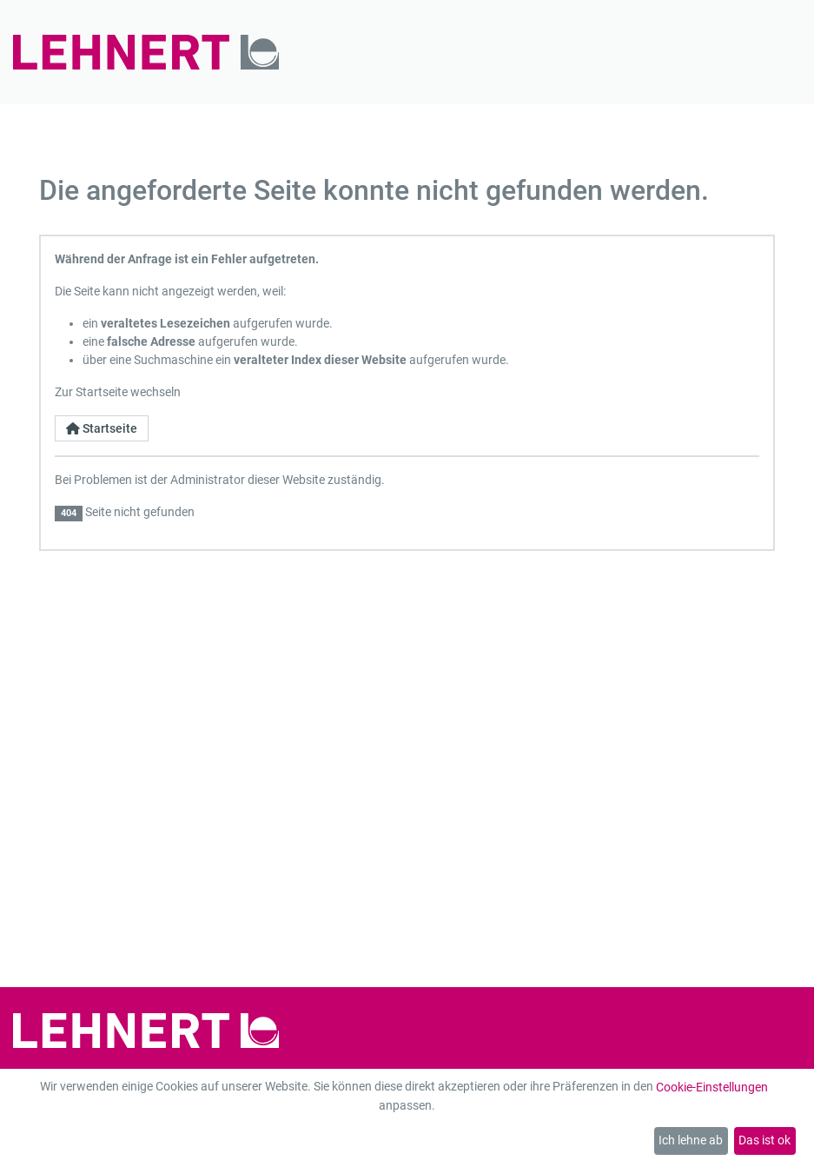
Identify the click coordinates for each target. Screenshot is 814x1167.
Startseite (101, 428)
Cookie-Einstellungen (712, 1087)
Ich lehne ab (690, 1140)
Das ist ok (764, 1140)
